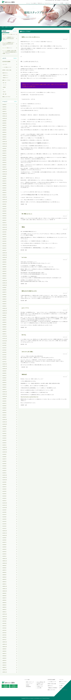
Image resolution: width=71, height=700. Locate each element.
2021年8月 (4, 234)
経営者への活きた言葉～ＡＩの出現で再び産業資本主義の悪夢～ (9, 52)
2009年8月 (4, 567)
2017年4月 (4, 354)
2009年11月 (4, 560)
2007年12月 (4, 614)
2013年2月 (4, 470)
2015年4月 (4, 410)
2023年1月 (4, 194)
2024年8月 (4, 150)
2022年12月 (4, 197)
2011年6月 (4, 516)
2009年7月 (4, 570)
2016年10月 (4, 368)
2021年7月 (4, 236)
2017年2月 (4, 359)
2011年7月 (4, 514)
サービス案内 (27, 679)
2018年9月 (4, 315)
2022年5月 (4, 213)
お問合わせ (61, 687)
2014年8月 (4, 428)
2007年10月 (4, 618)
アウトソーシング (29, 683)
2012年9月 (4, 482)
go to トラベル (25, 308)
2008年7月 (4, 597)
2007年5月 (4, 630)
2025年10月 (4, 118)
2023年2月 (4, 192)
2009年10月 (4, 563)
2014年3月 (4, 440)
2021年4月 (4, 243)
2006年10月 (4, 646)
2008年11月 (4, 588)
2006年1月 (4, 667)
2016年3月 (4, 384)
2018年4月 (4, 326)
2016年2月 (4, 387)
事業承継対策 (28, 686)
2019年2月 (4, 303)
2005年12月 (4, 669)
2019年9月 (4, 287)
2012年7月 (4, 486)
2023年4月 (4, 187)
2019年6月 (4, 294)
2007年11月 (4, 616)
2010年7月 (4, 542)
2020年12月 (4, 252)
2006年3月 (4, 662)
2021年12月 (4, 224)
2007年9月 (4, 621)
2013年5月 (4, 463)
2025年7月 (4, 125)
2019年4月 (4, 299)
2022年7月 (4, 208)
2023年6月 (4, 183)
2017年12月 (4, 336)
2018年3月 (4, 329)
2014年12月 (4, 419)
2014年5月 (4, 435)
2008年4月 (4, 604)
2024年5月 (4, 157)
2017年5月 (4, 352)
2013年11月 (4, 449)
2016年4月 (4, 382)
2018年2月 (4, 331)
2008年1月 (4, 611)
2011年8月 (4, 512)
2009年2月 (4, 581)
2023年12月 (4, 169)
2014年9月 (4, 426)
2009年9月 (4, 565)
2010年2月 (4, 553)
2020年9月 (4, 259)
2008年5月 (4, 602)
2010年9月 (4, 537)
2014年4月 (4, 438)
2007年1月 (4, 639)
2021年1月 (4, 250)
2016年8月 (4, 373)
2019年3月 (4, 301)
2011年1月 (4, 528)
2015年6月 (4, 405)
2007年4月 (4, 632)
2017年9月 (4, 343)
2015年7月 (4, 403)
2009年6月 (4, 572)
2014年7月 (4, 431)
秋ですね (24, 334)
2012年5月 (4, 491)
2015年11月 (4, 394)
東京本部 (5, 685)
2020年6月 (4, 266)
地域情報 (4, 87)
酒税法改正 (24, 374)
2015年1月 (4, 417)
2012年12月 (4, 475)
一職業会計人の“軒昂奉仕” (52, 687)
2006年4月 (4, 660)
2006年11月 (4, 644)
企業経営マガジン (5, 75)
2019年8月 (4, 289)
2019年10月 (4, 285)
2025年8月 (4, 123)
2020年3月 (4, 273)
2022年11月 (4, 199)
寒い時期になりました (27, 213)
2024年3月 (4, 162)
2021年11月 (4, 227)
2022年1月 (4, 222)
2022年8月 (4, 206)
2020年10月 (4, 257)
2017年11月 (4, 338)
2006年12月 (4, 641)
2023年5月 (4, 185)
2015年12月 (4, 391)
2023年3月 (4, 190)
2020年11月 (4, 255)
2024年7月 (4, 153)
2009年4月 (4, 577)
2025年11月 (4, 116)
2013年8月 (4, 456)
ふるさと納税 (39, 687)
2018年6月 (4, 322)
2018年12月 (4, 308)
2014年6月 (4, 433)
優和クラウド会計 (40, 684)
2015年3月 (4, 412)
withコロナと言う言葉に (27, 351)
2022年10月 (4, 201)
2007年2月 (4, 637)
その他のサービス (40, 686)
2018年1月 (4, 333)
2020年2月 (4, 275)
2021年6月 (4, 238)
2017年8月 (4, 345)
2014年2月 (4, 442)
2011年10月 (4, 507)
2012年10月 (4, 479)
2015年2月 (4, 414)
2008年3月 (4, 607)
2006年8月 (4, 651)
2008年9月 (4, 593)
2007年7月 (4, 625)
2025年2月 (4, 136)
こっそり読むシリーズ (6, 67)
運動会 (23, 227)
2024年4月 (4, 160)
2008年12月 (4, 586)
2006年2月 (4, 665)
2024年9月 (4, 148)
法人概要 (61, 685)
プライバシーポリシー (63, 689)
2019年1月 (4, 306)
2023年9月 (4, 176)
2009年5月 (4, 574)
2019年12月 (4, 280)
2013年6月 (4, 461)
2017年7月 (4, 347)
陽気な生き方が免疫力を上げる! (29, 291)
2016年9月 (4, 370)
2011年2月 (4, 526)
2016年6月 (4, 377)
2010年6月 (4, 544)
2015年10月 (4, 396)
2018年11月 (4, 310)
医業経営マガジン (5, 77)
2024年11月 (4, 143)
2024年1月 (4, 167)
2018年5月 (4, 324)
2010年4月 (4, 549)
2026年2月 (4, 109)
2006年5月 (4, 658)
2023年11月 (4, 171)
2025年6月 (4, 127)
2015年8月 (4, 401)
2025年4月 (4, 132)
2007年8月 (4, 623)
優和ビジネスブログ (6, 96)
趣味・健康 (4, 94)
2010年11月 (4, 533)
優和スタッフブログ (6, 80)
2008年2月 (4, 609)
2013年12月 (4, 447)
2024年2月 (4, 164)
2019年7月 (4, 292)
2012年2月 (4, 498)
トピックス (4, 64)
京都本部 (13, 685)
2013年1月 (4, 472)
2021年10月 (4, 229)
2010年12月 (4, 530)
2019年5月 (4, 296)
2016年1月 (4, 389)
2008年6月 (4, 600)
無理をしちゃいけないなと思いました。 (31, 37)
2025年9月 (4, 120)
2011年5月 (4, 519)
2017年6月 (4, 350)
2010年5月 (4, 546)
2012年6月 (4, 489)
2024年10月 (4, 146)
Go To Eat (24, 257)
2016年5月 (4, 380)
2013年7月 (4, 458)
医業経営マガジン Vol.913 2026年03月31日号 (8, 38)
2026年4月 (4, 104)
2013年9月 (4, 454)
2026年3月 (4, 106)
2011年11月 (4, 505)
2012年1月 (4, 500)
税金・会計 (4, 82)
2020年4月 (4, 271)
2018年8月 (4, 317)
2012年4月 (4, 493)
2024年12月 (4, 141)
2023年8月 (4, 178)
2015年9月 (4, 398)
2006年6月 (4, 655)
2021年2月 (4, 248)
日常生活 (4, 91)
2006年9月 (4, 648)
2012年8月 (4, 484)
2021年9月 (4, 231)
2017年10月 (4, 340)
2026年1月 (4, 111)
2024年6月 (4, 155)
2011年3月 (4, 523)
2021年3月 (4, 245)
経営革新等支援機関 (6, 61)
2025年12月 (4, 113)
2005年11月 (4, 672)
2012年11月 (4, 477)
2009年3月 (4, 579)
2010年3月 (4, 551)
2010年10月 (4, 535)
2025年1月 (4, 139)
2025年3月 (4, 134)
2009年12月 (4, 558)
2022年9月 (4, 204)
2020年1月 (4, 278)
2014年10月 (4, 424)
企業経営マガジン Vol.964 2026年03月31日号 (8, 44)
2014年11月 (4, 421)
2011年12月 (4, 502)
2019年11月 (4, 282)
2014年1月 (4, 445)
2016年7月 (4, 375)
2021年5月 (4, 241)
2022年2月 (4, 220)
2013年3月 (4, 468)
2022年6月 (4, 211)
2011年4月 (4, 521)
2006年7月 (4, 653)
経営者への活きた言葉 (6, 70)
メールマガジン (62, 683)
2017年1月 (4, 361)
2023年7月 (4, 180)
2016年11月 (4, 366)
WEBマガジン (5, 72)
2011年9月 (4, 509)
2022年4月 (4, 215)
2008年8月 (4, 595)
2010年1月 (4, 556)
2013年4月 (4, 465)
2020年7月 (4, 264)
